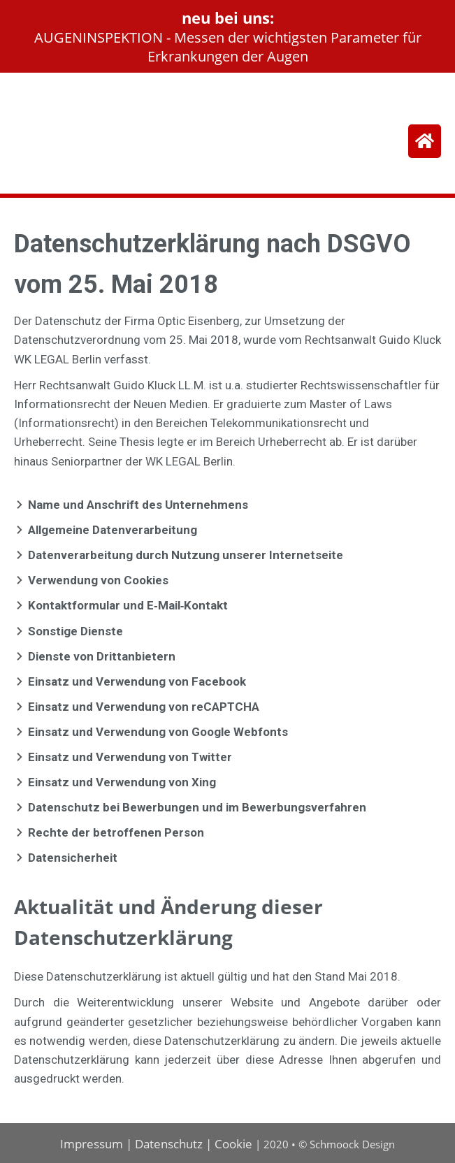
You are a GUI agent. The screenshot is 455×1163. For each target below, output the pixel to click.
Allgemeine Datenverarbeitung (112, 530)
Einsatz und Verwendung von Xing (122, 782)
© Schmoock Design (346, 1144)
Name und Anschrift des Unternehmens (138, 505)
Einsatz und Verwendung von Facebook (137, 681)
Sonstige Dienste (75, 631)
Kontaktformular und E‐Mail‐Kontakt (128, 605)
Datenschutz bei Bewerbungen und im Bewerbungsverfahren (197, 807)
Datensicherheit (72, 858)
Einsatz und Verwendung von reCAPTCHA (143, 707)
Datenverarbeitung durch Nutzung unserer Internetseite (185, 555)
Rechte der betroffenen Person (116, 832)
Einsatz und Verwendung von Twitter (130, 757)
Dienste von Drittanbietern (101, 656)
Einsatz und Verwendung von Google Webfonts (158, 732)
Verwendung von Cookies (98, 580)
